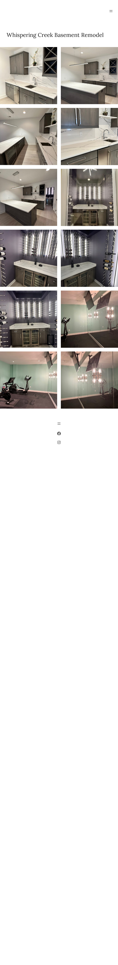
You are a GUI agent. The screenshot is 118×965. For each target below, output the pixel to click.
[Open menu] (111, 11)
